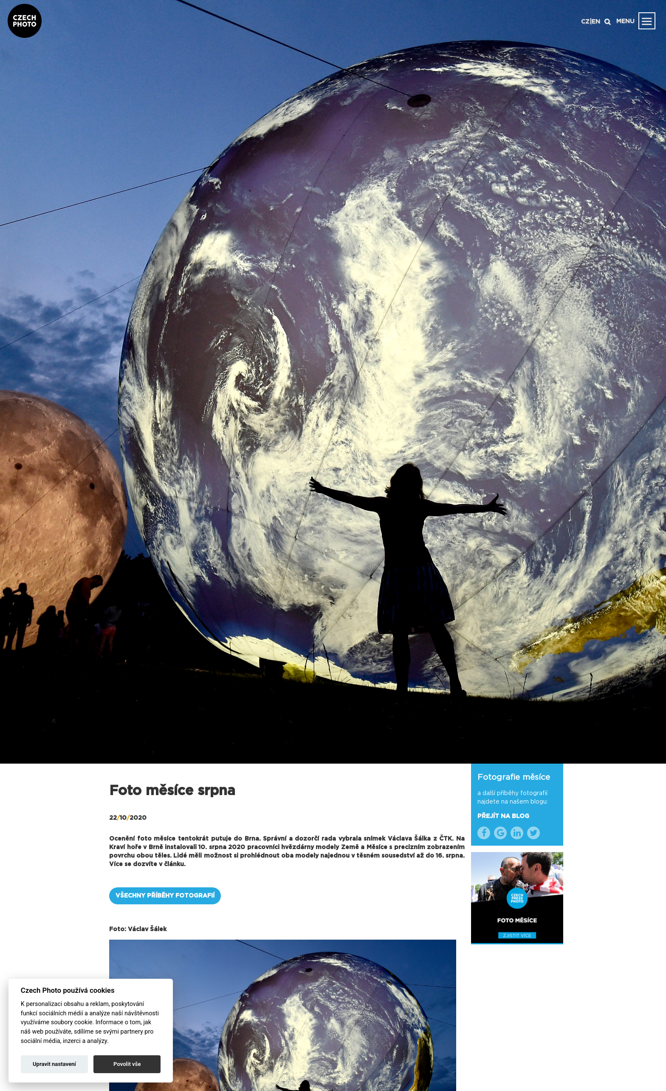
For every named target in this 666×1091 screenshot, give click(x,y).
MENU (625, 21)
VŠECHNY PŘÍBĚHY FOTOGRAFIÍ (165, 896)
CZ (585, 22)
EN (596, 22)
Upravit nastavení (54, 1064)
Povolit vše (127, 1064)
